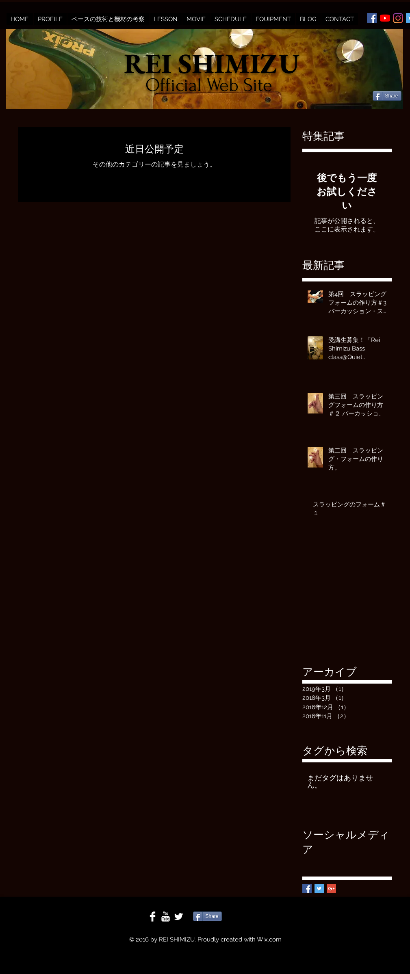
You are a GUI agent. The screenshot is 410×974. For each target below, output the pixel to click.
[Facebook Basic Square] (307, 888)
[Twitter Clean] (179, 916)
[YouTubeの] (385, 18)
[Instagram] (398, 18)
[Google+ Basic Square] (331, 888)
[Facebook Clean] (153, 916)
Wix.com (269, 939)
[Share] (387, 96)
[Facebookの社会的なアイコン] (372, 18)
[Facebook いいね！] (388, 82)
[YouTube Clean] (166, 916)
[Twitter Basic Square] (319, 888)
